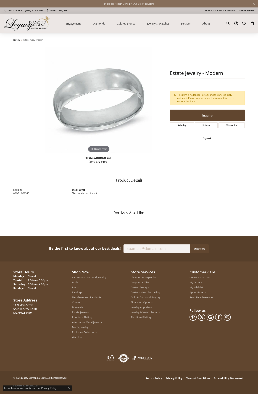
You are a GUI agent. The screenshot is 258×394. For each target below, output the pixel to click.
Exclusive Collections (84, 332)
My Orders (195, 282)
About (206, 23)
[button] (228, 23)
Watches (77, 337)
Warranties (231, 125)
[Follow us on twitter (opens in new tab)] (201, 317)
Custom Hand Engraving (145, 292)
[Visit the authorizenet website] (123, 358)
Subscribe (199, 248)
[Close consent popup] (69, 388)
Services (186, 23)
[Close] (253, 4)
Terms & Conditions (198, 378)
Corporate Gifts (140, 282)
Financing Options (142, 302)
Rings (75, 287)
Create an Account (200, 277)
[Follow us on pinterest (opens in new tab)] (193, 317)
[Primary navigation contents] (138, 23)
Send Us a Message (201, 297)
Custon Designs (140, 287)
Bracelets (77, 307)
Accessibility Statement (228, 378)
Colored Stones (126, 23)
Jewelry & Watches (158, 23)
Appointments (198, 292)
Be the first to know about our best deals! (85, 248)
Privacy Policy (174, 378)
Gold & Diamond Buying (145, 297)
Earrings (77, 292)
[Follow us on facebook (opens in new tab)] (218, 317)
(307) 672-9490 (98, 161)
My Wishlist (196, 287)
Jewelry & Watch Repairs (145, 312)
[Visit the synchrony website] (142, 358)
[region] (98, 100)
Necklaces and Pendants (86, 297)
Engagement (73, 23)
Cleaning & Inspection (144, 277)
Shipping (182, 125)
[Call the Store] (22, 312)
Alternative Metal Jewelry (87, 322)
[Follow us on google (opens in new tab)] (210, 317)
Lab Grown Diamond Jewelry (89, 277)
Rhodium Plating (82, 317)
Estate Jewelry (80, 312)
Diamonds (99, 23)
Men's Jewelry (80, 327)
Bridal (75, 282)
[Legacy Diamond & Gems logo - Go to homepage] (27, 23)
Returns (206, 125)
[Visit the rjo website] (110, 358)
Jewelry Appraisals (141, 307)
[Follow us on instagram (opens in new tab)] (227, 317)
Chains (76, 302)
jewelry (16, 40)
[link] (23, 10)
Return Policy (154, 378)
